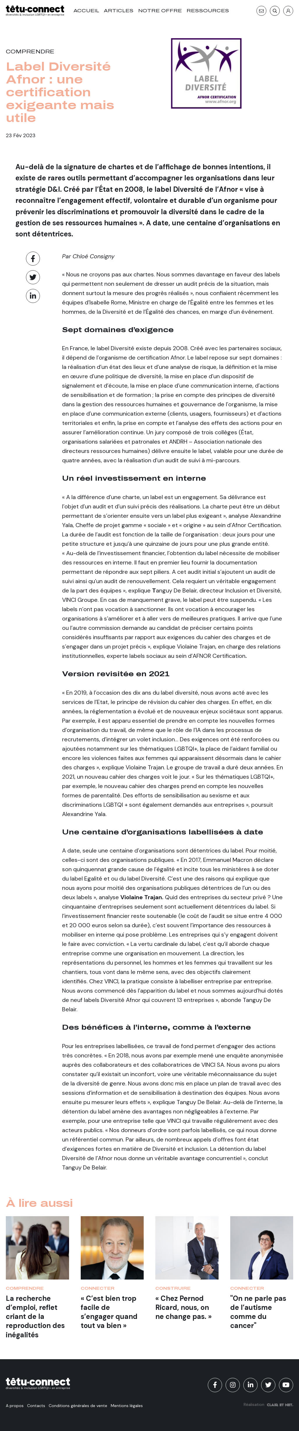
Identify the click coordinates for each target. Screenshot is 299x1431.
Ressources (208, 10)
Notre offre (160, 10)
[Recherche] (275, 11)
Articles (118, 10)
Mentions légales (127, 1405)
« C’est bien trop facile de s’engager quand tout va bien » (109, 1312)
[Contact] (261, 11)
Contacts (36, 1405)
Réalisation (268, 1404)
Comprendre (30, 52)
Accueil (86, 10)
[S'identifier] (288, 11)
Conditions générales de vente (78, 1405)
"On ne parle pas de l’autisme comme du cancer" (258, 1312)
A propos (15, 1405)
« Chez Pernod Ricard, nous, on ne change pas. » (183, 1307)
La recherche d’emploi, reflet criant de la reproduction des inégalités (35, 1316)
